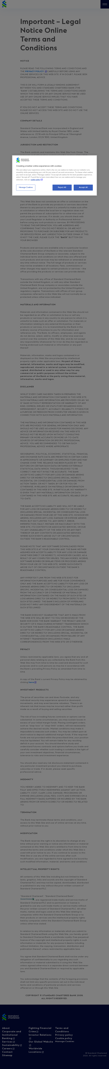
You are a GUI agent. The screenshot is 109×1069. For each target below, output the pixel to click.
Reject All (62, 187)
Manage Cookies (26, 187)
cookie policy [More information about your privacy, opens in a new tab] (35, 180)
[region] (54, 175)
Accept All (83, 187)
